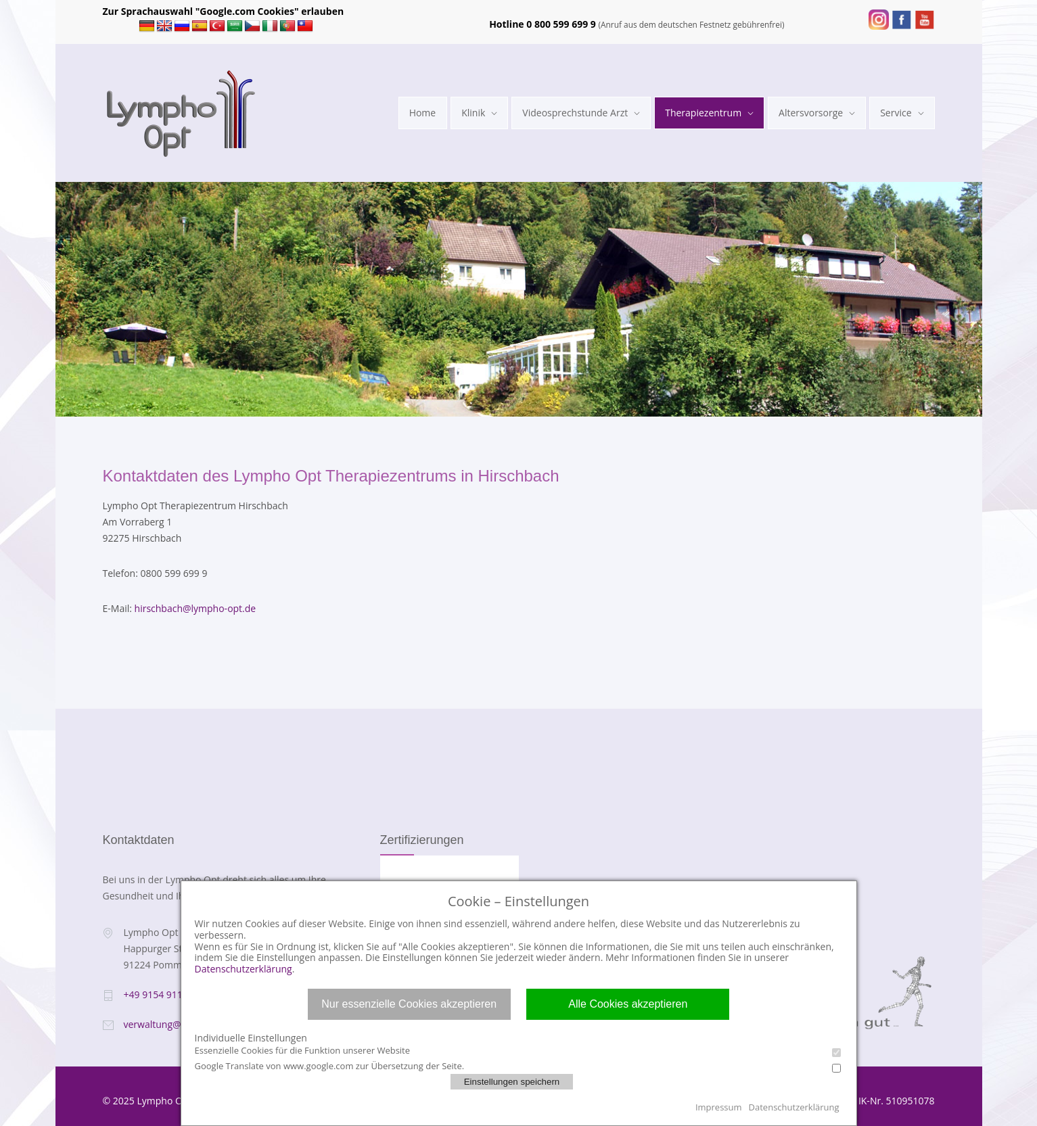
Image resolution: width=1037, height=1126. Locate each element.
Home (422, 112)
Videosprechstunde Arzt (575, 112)
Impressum (718, 1107)
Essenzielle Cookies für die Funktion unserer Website (518, 1050)
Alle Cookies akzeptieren (627, 1004)
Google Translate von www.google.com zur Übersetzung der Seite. (518, 1066)
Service (895, 112)
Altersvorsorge (811, 112)
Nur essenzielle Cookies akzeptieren (409, 1004)
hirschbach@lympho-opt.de (195, 608)
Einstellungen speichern (512, 1082)
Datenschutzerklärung (243, 968)
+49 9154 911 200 (163, 994)
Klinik (473, 112)
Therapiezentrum (703, 112)
